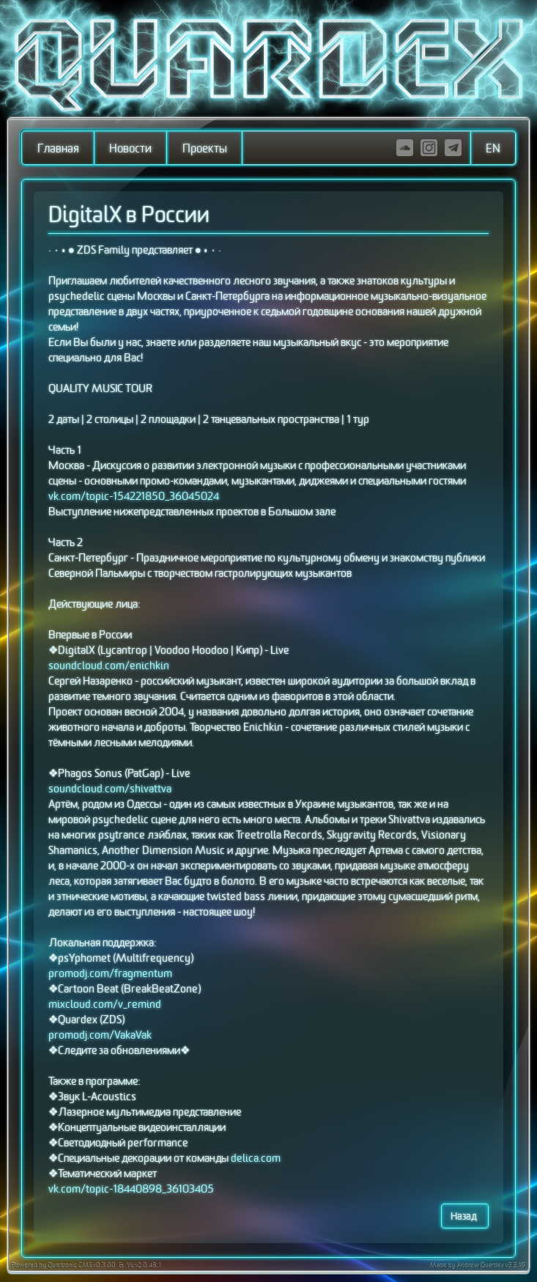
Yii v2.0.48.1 (143, 1266)
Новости (130, 148)
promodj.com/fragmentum (110, 974)
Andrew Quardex (481, 1266)
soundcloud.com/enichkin (108, 666)
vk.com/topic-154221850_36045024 (133, 496)
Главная (58, 148)
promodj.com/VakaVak (100, 1035)
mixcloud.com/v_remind (104, 1004)
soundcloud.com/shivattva (109, 789)
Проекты (204, 148)
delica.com (256, 1158)
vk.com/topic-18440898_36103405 (131, 1189)
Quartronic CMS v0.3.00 (81, 1266)
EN (493, 148)
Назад (465, 1216)
